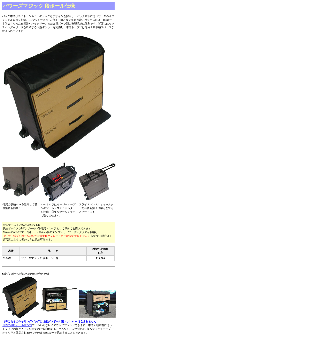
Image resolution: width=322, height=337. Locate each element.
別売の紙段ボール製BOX (17, 325)
